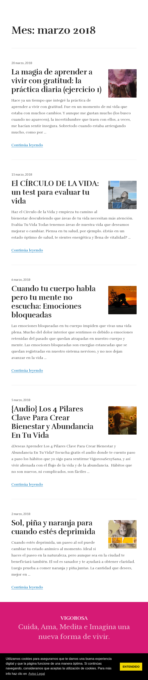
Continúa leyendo (27, 145)
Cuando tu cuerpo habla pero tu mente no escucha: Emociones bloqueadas (53, 302)
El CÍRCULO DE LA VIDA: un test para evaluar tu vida (55, 192)
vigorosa (19, 8)
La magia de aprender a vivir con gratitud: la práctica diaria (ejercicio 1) (56, 80)
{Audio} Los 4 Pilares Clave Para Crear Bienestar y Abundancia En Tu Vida (52, 422)
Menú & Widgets (141, 13)
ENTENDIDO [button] (131, 666)
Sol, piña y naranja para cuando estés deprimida (53, 527)
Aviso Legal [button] (36, 673)
